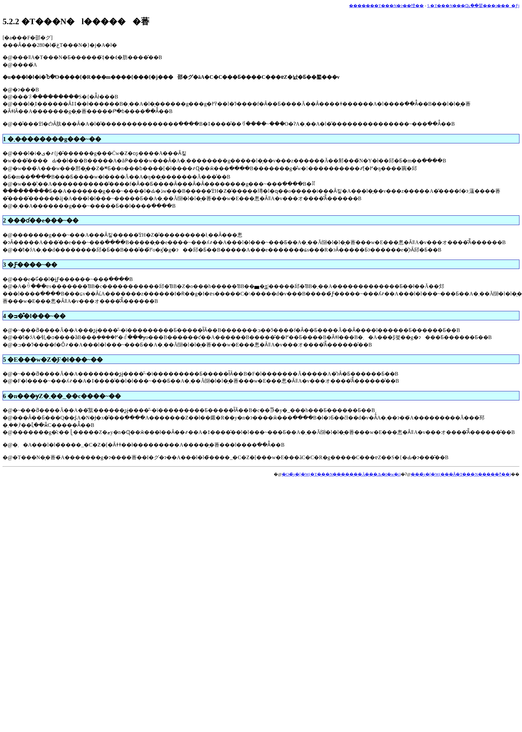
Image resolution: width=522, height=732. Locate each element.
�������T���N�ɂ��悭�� (386, 6)
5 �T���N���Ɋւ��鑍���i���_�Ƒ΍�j (473, 6)
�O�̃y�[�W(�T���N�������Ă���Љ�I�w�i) (341, 474)
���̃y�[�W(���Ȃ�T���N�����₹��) (461, 474)
